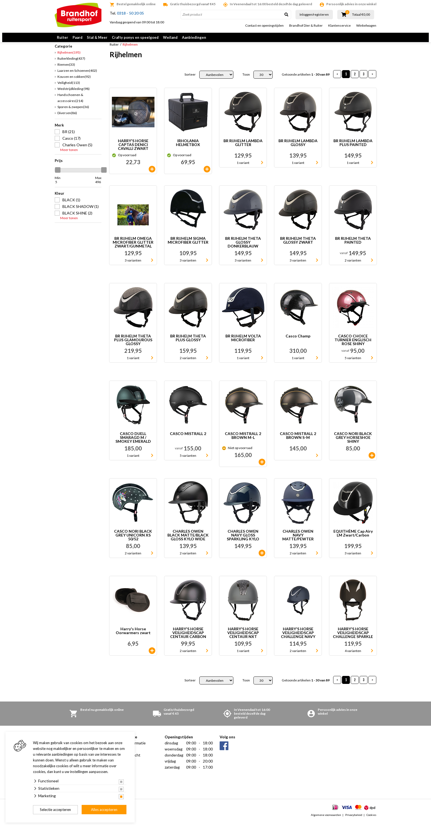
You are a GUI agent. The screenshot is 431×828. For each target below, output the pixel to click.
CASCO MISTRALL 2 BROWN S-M (298, 442)
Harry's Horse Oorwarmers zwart (133, 637)
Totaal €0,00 (361, 14)
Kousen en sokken (74, 83)
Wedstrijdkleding (73, 95)
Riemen (66, 70)
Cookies (371, 821)
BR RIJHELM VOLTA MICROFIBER (243, 344)
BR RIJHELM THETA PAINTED (353, 247)
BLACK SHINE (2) (77, 219)
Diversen (67, 119)
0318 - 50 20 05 (130, 13)
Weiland (170, 37)
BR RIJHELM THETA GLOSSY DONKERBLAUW (243, 248)
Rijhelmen (69, 58)
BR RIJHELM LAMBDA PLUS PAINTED (352, 149)
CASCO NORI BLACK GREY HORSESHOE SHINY (353, 443)
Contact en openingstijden (264, 25)
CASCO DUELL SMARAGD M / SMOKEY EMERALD (133, 443)
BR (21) (68, 137)
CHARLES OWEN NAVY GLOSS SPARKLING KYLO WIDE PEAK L (243, 541)
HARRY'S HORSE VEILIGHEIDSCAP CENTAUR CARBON (188, 639)
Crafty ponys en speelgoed (135, 37)
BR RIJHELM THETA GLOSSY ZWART (298, 247)
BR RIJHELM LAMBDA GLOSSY (297, 149)
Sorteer (190, 80)
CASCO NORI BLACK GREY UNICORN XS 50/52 (133, 541)
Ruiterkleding (71, 64)
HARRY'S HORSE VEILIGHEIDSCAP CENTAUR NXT (243, 639)
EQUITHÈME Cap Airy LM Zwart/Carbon (353, 539)
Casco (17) (71, 144)
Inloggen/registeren (314, 14)
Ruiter (62, 37)
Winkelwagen (366, 25)
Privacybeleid (353, 821)
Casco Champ (298, 342)
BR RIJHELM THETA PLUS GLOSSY (188, 344)
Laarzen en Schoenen (77, 77)
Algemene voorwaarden (326, 821)
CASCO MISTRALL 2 (188, 440)
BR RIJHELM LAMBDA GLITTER (243, 149)
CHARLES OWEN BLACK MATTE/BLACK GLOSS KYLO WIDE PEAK (188, 541)
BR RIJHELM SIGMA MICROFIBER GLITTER (188, 247)
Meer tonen (69, 156)
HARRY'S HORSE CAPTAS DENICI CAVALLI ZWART (133, 150)
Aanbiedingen (194, 37)
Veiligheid (68, 89)
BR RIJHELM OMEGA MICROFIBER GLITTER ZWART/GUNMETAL (133, 248)
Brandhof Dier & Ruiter (306, 25)
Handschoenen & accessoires (70, 104)
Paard (77, 37)
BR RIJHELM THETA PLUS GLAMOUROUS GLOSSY (133, 346)
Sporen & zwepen (73, 113)
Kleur (59, 199)
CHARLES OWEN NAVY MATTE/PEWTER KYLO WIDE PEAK (298, 541)
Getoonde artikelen (306, 80)
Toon (246, 80)
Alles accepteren (104, 809)
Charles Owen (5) (77, 150)
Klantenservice (339, 25)
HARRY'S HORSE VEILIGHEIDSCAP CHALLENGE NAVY (298, 639)
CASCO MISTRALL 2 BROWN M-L (243, 442)
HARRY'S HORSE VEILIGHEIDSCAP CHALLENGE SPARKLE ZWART (353, 639)
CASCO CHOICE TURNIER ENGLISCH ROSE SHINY (353, 346)
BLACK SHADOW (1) (80, 212)
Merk (59, 131)
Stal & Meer (97, 37)
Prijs (59, 166)
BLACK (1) (71, 205)
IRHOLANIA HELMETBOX (188, 149)
